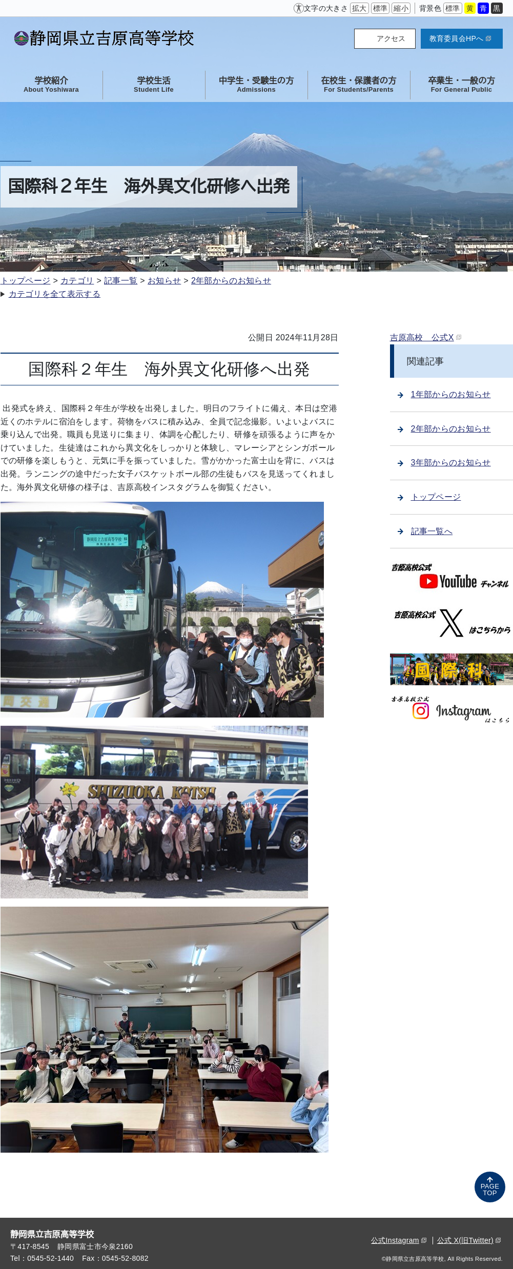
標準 (380, 8)
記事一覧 (120, 280)
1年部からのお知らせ (444, 394)
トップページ (26, 280)
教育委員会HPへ (460, 38)
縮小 (401, 8)
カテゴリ (77, 280)
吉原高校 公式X (425, 337)
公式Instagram (398, 1240)
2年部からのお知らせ (231, 280)
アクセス (391, 38)
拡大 (359, 8)
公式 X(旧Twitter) (469, 1240)
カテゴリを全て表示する (55, 294)
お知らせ (164, 280)
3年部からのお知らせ (444, 462)
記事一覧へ (425, 531)
